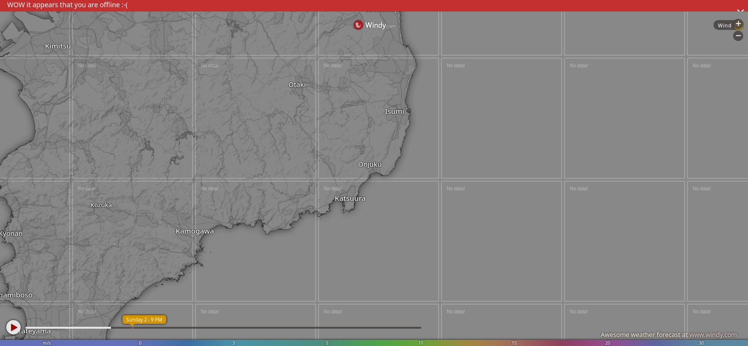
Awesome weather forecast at (669, 334)
